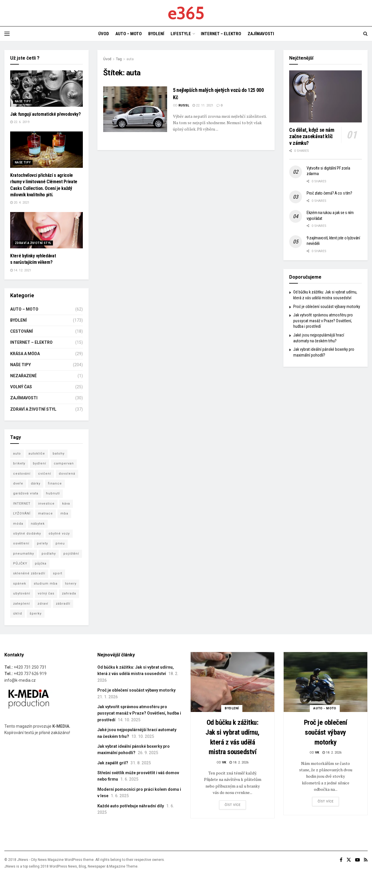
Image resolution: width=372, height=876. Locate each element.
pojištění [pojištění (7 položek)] (71, 553)
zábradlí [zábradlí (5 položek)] (63, 604)
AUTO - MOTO (324, 708)
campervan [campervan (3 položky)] (64, 463)
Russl (183, 105)
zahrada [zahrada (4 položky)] (69, 593)
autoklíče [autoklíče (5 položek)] (36, 453)
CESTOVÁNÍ (21, 331)
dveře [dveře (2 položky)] (18, 483)
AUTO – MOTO (128, 33)
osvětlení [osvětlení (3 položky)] (21, 543)
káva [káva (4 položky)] (66, 503)
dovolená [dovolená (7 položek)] (67, 474)
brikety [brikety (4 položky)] (19, 463)
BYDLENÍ (156, 33)
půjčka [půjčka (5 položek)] (40, 563)
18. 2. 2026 (238, 762)
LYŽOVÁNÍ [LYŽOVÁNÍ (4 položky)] (22, 513)
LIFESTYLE (181, 33)
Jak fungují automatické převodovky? (45, 114)
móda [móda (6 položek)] (18, 524)
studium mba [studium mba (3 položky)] (46, 583)
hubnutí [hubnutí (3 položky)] (53, 493)
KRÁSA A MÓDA (25, 353)
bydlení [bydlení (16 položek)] (39, 463)
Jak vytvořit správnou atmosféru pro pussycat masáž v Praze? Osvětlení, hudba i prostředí (323, 321)
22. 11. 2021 (202, 105)
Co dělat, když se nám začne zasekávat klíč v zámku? (311, 136)
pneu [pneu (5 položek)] (60, 543)
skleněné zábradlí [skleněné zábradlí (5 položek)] (29, 573)
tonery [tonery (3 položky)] (70, 583)
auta (130, 59)
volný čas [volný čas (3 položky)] (46, 593)
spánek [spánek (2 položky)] (19, 583)
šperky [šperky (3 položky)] (36, 613)
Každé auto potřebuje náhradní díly (130, 806)
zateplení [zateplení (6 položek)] (21, 604)
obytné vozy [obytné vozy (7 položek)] (59, 533)
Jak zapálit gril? (112, 763)
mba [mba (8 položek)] (64, 513)
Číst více (233, 805)
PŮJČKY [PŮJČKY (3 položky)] (20, 563)
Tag (119, 59)
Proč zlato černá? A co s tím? (329, 193)
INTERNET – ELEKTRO (221, 33)
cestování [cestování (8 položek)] (22, 474)
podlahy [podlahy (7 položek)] (49, 553)
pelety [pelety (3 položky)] (42, 543)
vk (224, 762)
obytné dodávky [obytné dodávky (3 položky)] (27, 533)
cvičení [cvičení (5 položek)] (44, 474)
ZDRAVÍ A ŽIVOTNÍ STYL (33, 243)
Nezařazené (23, 375)
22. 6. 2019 (19, 122)
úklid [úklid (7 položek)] (17, 613)
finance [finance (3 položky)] (55, 483)
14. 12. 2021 (20, 270)
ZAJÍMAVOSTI (261, 33)
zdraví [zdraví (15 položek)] (42, 604)
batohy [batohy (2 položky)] (59, 453)
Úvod (107, 59)
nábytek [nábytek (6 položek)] (38, 524)
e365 (186, 13)
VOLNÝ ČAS (21, 386)
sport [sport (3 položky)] (57, 573)
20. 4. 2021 (19, 202)
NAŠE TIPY (23, 101)
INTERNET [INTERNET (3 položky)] (22, 503)
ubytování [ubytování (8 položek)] (21, 593)
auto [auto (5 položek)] (17, 453)
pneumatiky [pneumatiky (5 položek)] (23, 553)
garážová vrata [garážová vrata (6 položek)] (25, 493)
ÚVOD (103, 33)
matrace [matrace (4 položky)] (45, 513)
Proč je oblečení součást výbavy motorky (326, 306)
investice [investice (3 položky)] (46, 503)
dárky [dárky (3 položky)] (35, 483)
